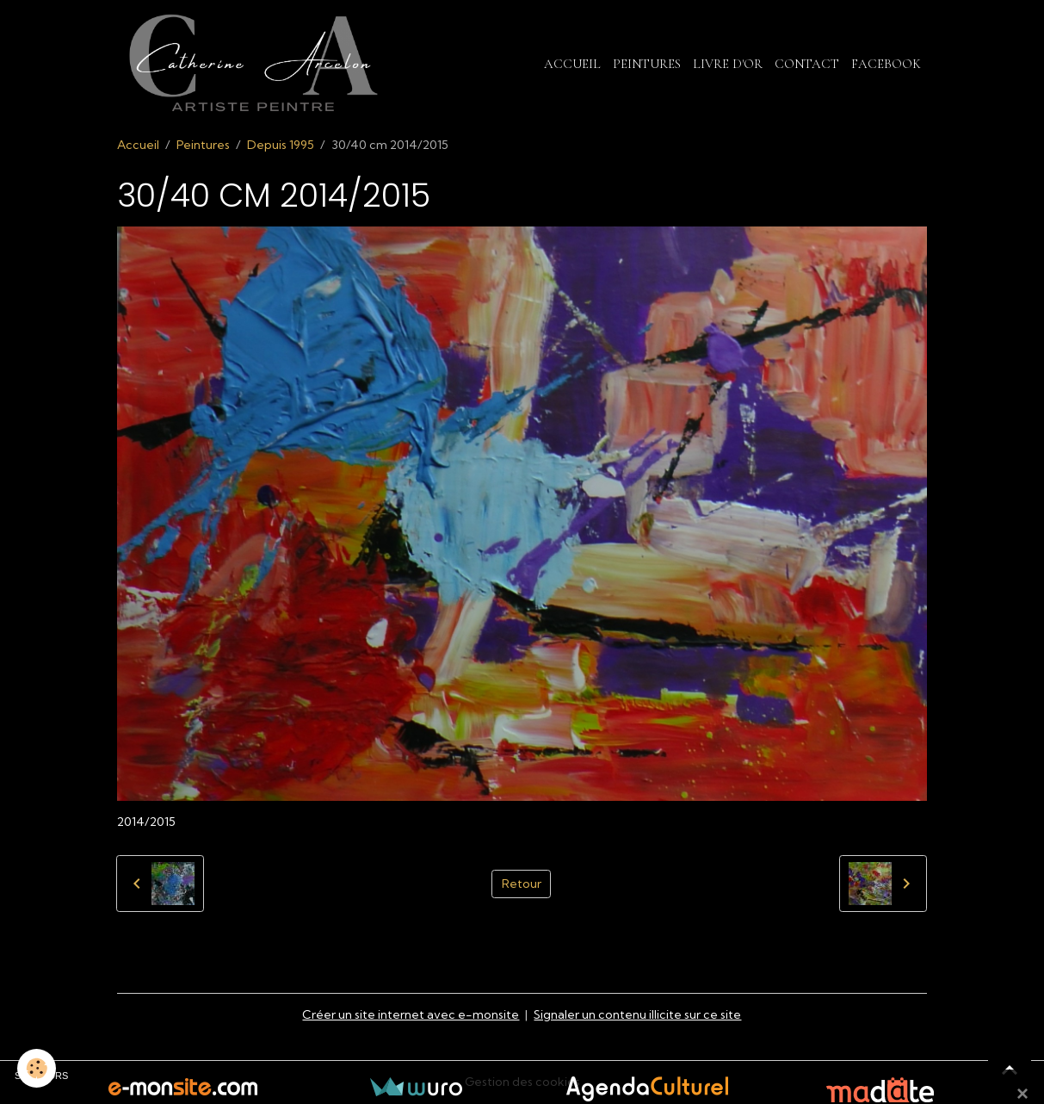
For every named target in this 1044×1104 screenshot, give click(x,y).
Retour (521, 883)
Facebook (886, 63)
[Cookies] (36, 1068)
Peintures (647, 63)
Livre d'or (728, 63)
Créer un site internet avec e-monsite (410, 1014)
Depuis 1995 (280, 144)
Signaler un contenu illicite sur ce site (637, 1014)
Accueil (572, 63)
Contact (807, 63)
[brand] (256, 63)
